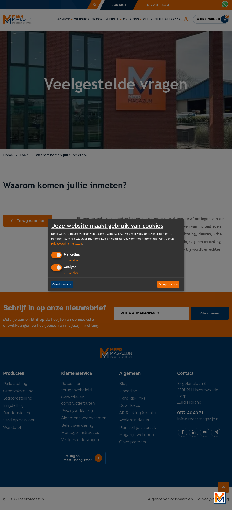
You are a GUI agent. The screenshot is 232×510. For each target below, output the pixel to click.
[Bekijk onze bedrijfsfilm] (220, 498)
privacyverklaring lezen (66, 243)
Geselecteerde (62, 284)
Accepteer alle (168, 284)
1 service (71, 260)
